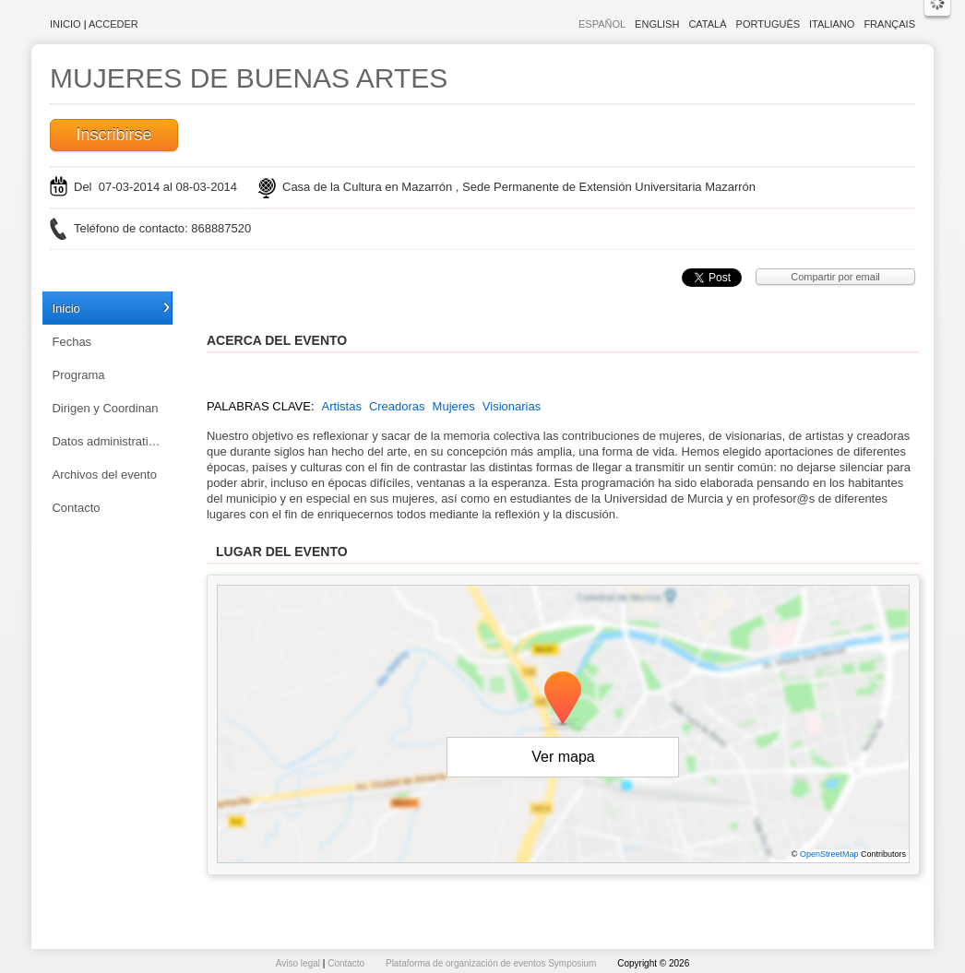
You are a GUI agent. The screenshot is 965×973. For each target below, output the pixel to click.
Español (601, 24)
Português (768, 24)
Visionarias (511, 406)
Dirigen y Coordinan (105, 408)
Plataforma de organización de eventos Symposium (492, 963)
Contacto (76, 508)
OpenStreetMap (829, 854)
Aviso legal (299, 963)
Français (889, 24)
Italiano (831, 24)
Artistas (342, 406)
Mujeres (454, 406)
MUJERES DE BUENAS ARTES (248, 78)
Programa (78, 375)
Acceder (113, 24)
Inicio (65, 24)
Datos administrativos (109, 441)
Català (707, 24)
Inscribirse (113, 134)
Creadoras (397, 406)
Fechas (71, 342)
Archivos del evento (104, 474)
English (657, 24)
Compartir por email (835, 276)
